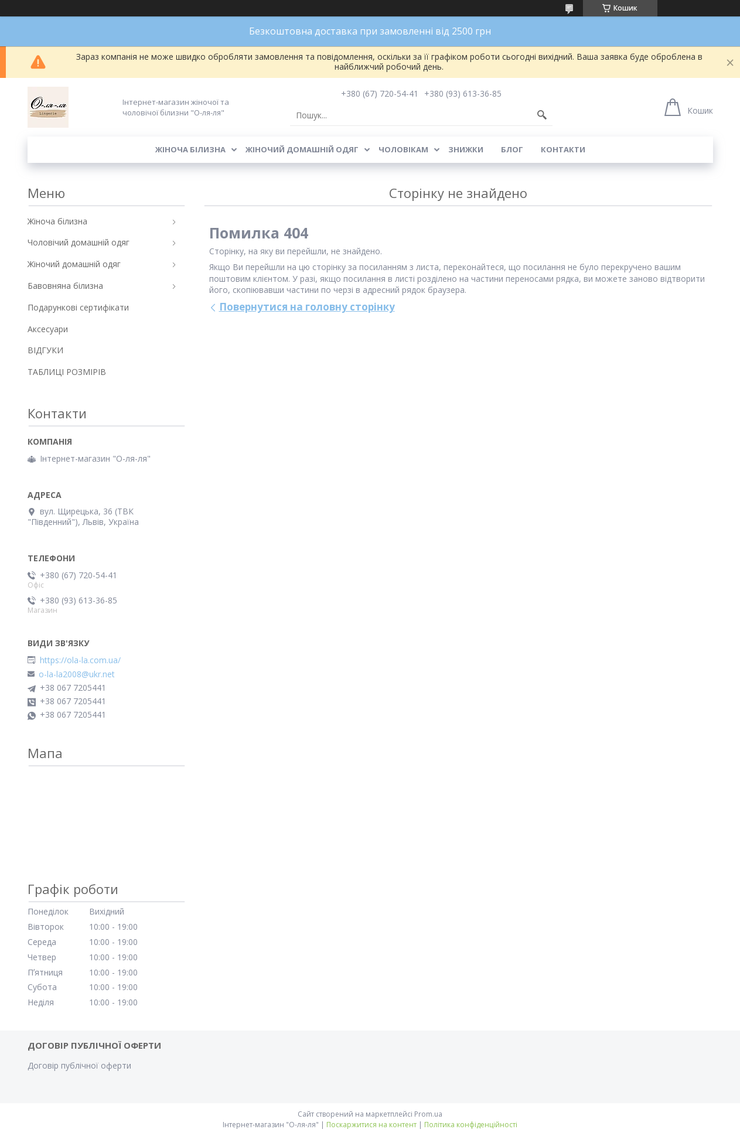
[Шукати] (542, 115)
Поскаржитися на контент (371, 1125)
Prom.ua (428, 1114)
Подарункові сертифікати (78, 307)
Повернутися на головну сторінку (307, 306)
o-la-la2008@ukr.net (77, 674)
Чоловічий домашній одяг (78, 242)
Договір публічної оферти (79, 1065)
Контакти (563, 149)
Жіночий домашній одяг (302, 149)
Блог (512, 149)
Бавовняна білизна (65, 285)
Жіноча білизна (190, 149)
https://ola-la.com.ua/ (80, 660)
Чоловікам (403, 149)
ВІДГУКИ (45, 350)
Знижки (465, 149)
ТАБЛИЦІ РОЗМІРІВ (67, 371)
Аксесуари (48, 329)
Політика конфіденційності (470, 1125)
